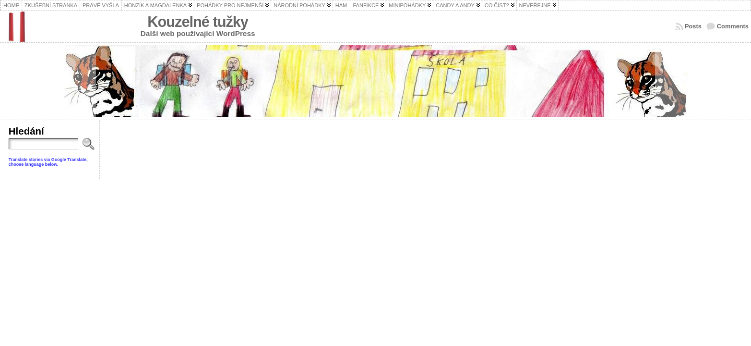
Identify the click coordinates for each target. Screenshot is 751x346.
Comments (733, 26)
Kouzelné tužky (197, 21)
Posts (693, 26)
